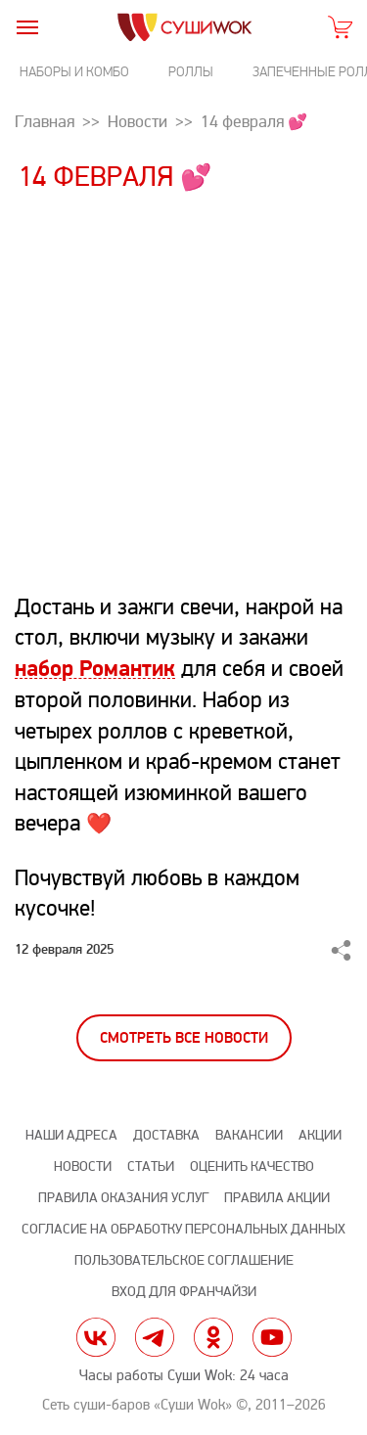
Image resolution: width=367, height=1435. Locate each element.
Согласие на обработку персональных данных (183, 1229)
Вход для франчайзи (184, 1291)
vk (95, 1337)
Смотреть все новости (184, 1038)
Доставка (166, 1135)
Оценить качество (252, 1166)
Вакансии (249, 1135)
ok (213, 1337)
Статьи (150, 1166)
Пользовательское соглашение (184, 1260)
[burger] (27, 27)
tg (154, 1337)
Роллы (190, 72)
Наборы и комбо (74, 72)
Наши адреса (71, 1135)
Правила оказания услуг (123, 1197)
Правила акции (277, 1197)
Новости (83, 1166)
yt (272, 1337)
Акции (320, 1135)
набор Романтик (95, 669)
